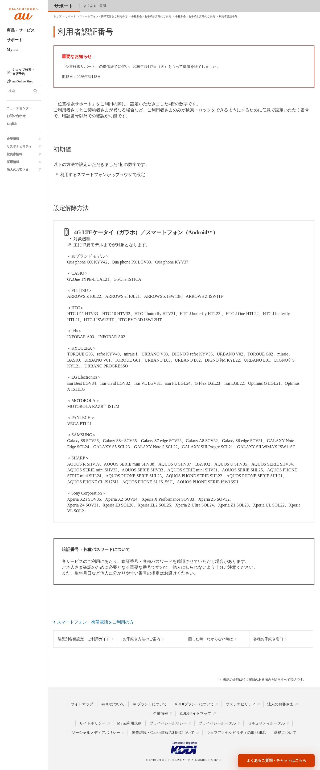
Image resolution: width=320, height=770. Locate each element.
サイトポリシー (92, 723)
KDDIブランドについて (194, 704)
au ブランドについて (150, 704)
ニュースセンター (19, 108)
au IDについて (113, 704)
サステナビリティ (19, 146)
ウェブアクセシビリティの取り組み (236, 733)
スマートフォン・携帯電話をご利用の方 (95, 622)
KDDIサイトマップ (195, 713)
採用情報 (13, 162)
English (12, 123)
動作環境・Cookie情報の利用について (163, 733)
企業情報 (13, 139)
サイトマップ (82, 704)
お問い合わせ (16, 116)
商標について (285, 733)
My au (12, 49)
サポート (15, 40)
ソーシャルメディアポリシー (96, 733)
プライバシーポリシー (168, 723)
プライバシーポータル (217, 723)
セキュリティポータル (266, 723)
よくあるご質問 (95, 6)
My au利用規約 (129, 723)
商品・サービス (21, 30)
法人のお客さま (18, 169)
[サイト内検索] (24, 91)
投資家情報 (14, 154)
